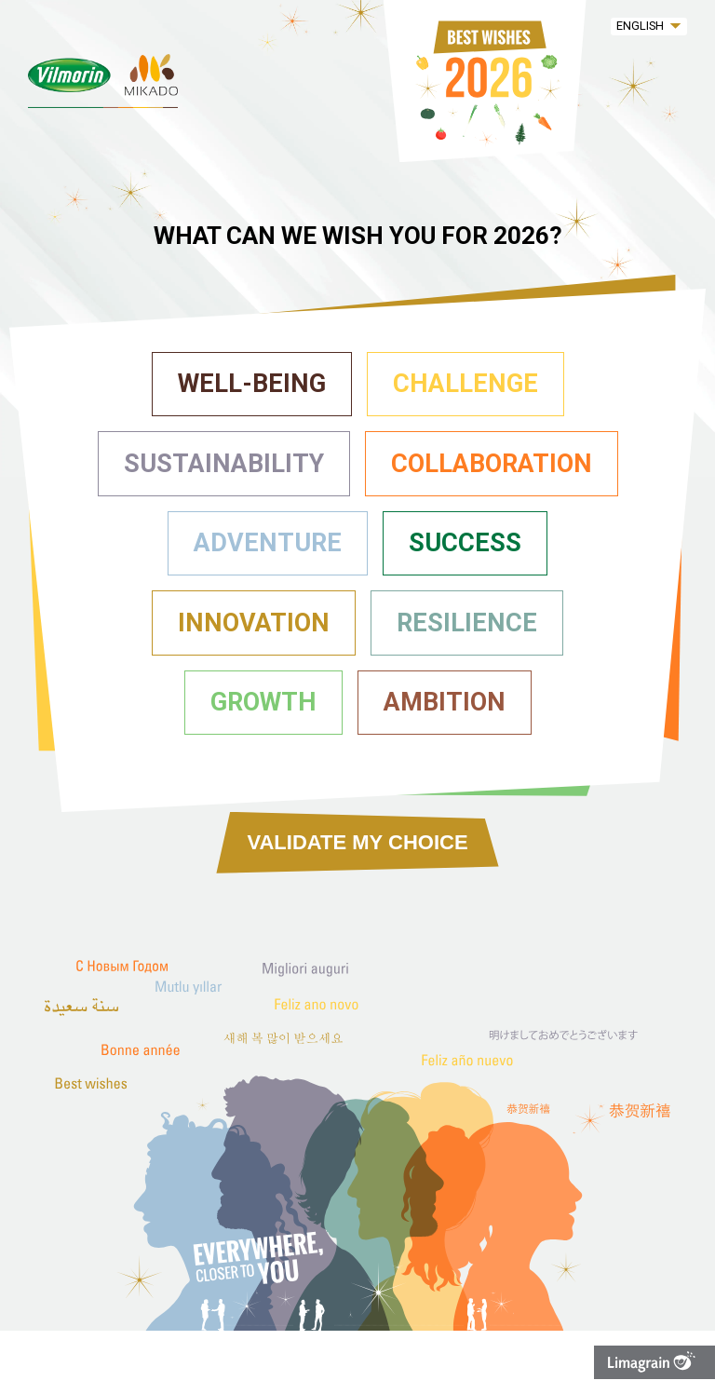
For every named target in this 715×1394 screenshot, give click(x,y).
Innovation (254, 623)
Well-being (252, 384)
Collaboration (491, 464)
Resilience (467, 623)
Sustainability (224, 464)
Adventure (268, 543)
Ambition (445, 702)
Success (465, 543)
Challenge (465, 384)
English (640, 26)
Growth (263, 702)
